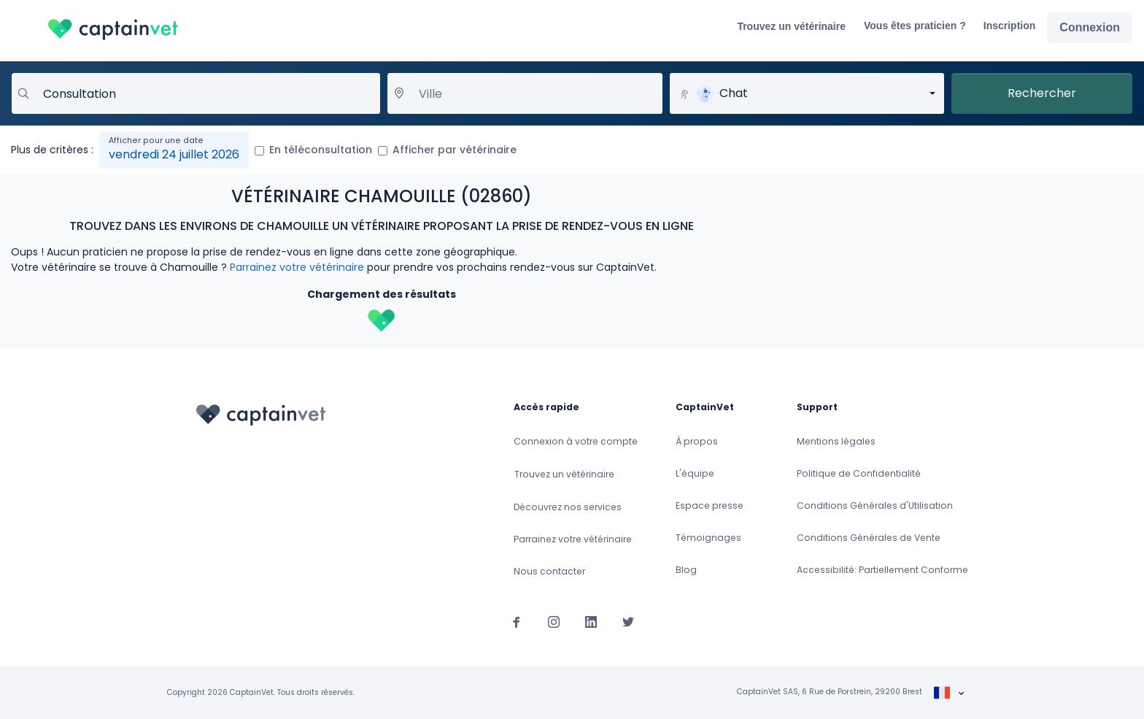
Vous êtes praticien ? (915, 25)
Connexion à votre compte (576, 441)
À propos (697, 441)
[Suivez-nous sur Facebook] (516, 621)
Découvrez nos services (568, 507)
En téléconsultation (320, 149)
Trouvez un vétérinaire (791, 26)
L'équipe (695, 473)
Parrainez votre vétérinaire (297, 267)
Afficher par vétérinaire (455, 149)
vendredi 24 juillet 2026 (174, 154)
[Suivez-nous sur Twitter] (628, 621)
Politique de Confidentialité (859, 473)
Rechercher (1042, 93)
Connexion (1089, 27)
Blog (686, 570)
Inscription (1009, 25)
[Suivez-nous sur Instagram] (554, 621)
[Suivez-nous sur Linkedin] (591, 621)
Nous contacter (549, 571)
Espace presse (709, 505)
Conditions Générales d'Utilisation (875, 505)
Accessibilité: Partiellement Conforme (882, 570)
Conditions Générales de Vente (868, 537)
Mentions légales (836, 441)
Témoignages (708, 537)
